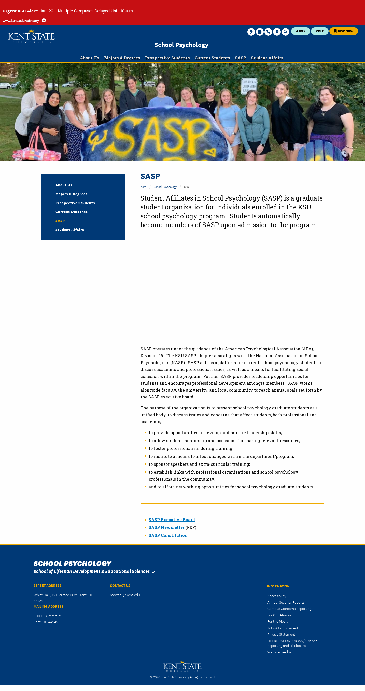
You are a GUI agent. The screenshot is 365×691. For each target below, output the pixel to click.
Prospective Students (75, 202)
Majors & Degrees (71, 193)
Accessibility (276, 596)
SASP (60, 220)
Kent (143, 186)
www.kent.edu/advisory (21, 20)
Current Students (71, 211)
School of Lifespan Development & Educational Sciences (92, 571)
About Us (63, 184)
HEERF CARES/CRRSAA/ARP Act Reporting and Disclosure (292, 643)
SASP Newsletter (167, 527)
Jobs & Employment (282, 628)
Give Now (343, 30)
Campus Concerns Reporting (289, 608)
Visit (320, 30)
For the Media (277, 621)
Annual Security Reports (285, 602)
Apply (300, 30)
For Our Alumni (279, 615)
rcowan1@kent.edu (125, 594)
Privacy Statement (281, 634)
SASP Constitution (168, 535)
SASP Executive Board (172, 519)
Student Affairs (69, 229)
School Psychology (181, 44)
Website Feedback (281, 652)
